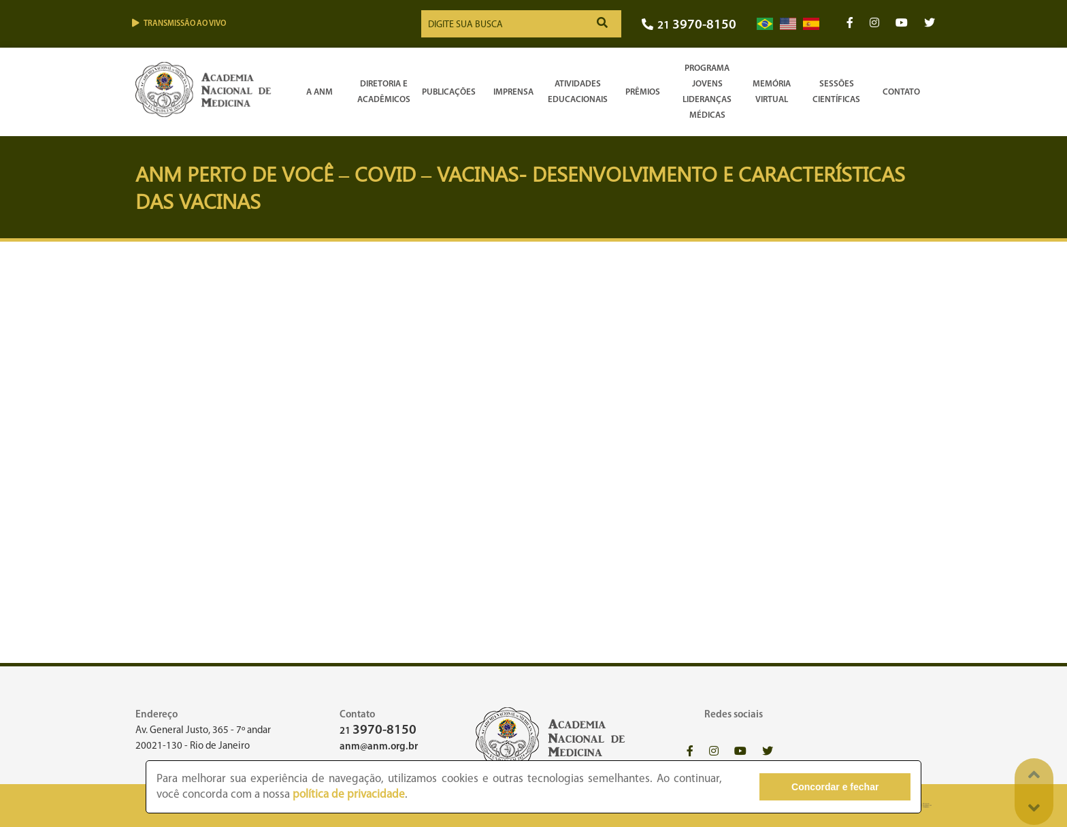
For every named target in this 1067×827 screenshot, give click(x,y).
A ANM (319, 92)
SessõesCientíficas (836, 92)
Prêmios (642, 92)
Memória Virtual (772, 92)
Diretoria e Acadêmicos (383, 92)
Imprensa (513, 92)
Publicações (449, 92)
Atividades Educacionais (578, 92)
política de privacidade (349, 794)
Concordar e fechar (835, 786)
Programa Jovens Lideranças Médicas (707, 92)
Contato (901, 92)
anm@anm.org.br (379, 747)
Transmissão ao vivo (179, 23)
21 (689, 25)
